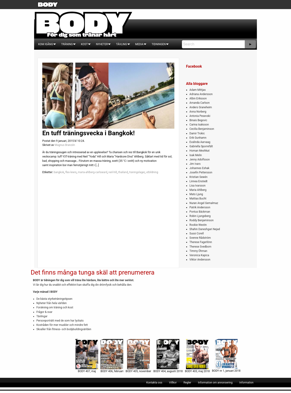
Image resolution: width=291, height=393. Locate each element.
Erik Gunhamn (197, 137)
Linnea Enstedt (198, 181)
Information (246, 382)
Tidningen (159, 44)
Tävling (121, 44)
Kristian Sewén (198, 177)
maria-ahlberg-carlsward (92, 172)
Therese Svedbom (200, 246)
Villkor (173, 382)
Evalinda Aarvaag (199, 142)
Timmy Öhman (198, 251)
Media (139, 44)
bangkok (59, 172)
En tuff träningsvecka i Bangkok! (88, 133)
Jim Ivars (195, 163)
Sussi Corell (196, 233)
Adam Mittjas (197, 89)
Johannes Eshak (199, 168)
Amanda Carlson (199, 102)
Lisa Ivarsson (197, 185)
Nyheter (102, 44)
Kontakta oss (154, 382)
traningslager (137, 172)
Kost (84, 44)
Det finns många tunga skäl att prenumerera (92, 272)
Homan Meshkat (199, 150)
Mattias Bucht (197, 198)
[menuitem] (45, 44)
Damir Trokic (197, 133)
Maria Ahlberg (197, 190)
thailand (123, 172)
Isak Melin (195, 155)
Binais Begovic (198, 120)
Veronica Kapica (199, 255)
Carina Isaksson (199, 124)
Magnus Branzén (65, 145)
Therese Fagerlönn (200, 242)
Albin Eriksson (198, 98)
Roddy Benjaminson (201, 220)
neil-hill (112, 172)
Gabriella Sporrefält (201, 146)
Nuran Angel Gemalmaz (203, 203)
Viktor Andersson (199, 259)
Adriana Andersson (201, 94)
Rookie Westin (198, 224)
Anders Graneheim (200, 107)
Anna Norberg (197, 111)
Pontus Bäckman (199, 211)
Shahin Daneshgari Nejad (204, 229)
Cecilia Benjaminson (201, 128)
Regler (187, 382)
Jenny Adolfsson (199, 159)
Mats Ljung (196, 194)
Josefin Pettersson (200, 172)
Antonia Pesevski (199, 116)
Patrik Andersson (199, 207)
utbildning (152, 172)
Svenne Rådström (200, 237)
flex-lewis (71, 172)
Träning (67, 44)
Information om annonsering (215, 382)
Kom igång (45, 44)
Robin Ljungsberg (200, 216)
